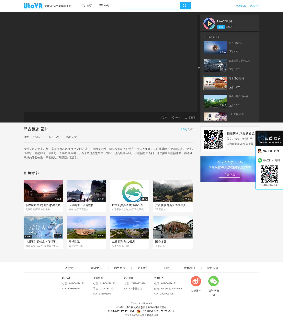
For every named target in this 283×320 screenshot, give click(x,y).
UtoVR (37, 6)
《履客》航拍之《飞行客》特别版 (43, 241)
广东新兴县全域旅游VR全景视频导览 (129, 205)
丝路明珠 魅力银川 (123, 241)
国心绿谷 (160, 241)
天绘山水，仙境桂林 (81, 205)
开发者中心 (95, 268)
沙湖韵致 (74, 241)
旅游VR (37, 137)
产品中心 (254, 6)
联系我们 (189, 268)
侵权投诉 (212, 268)
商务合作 (119, 268)
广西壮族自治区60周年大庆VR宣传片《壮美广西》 (173, 205)
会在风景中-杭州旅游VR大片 (43, 205)
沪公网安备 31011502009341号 (156, 311)
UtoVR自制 (224, 21)
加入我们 (166, 268)
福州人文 (71, 137)
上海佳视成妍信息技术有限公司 (140, 307)
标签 (26, 136)
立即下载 (229, 174)
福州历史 (54, 137)
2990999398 (166, 293)
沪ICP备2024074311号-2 (121, 311)
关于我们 (142, 268)
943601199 (105, 293)
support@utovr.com (171, 288)
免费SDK (241, 6)
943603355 (74, 288)
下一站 (211, 36)
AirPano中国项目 (133, 288)
